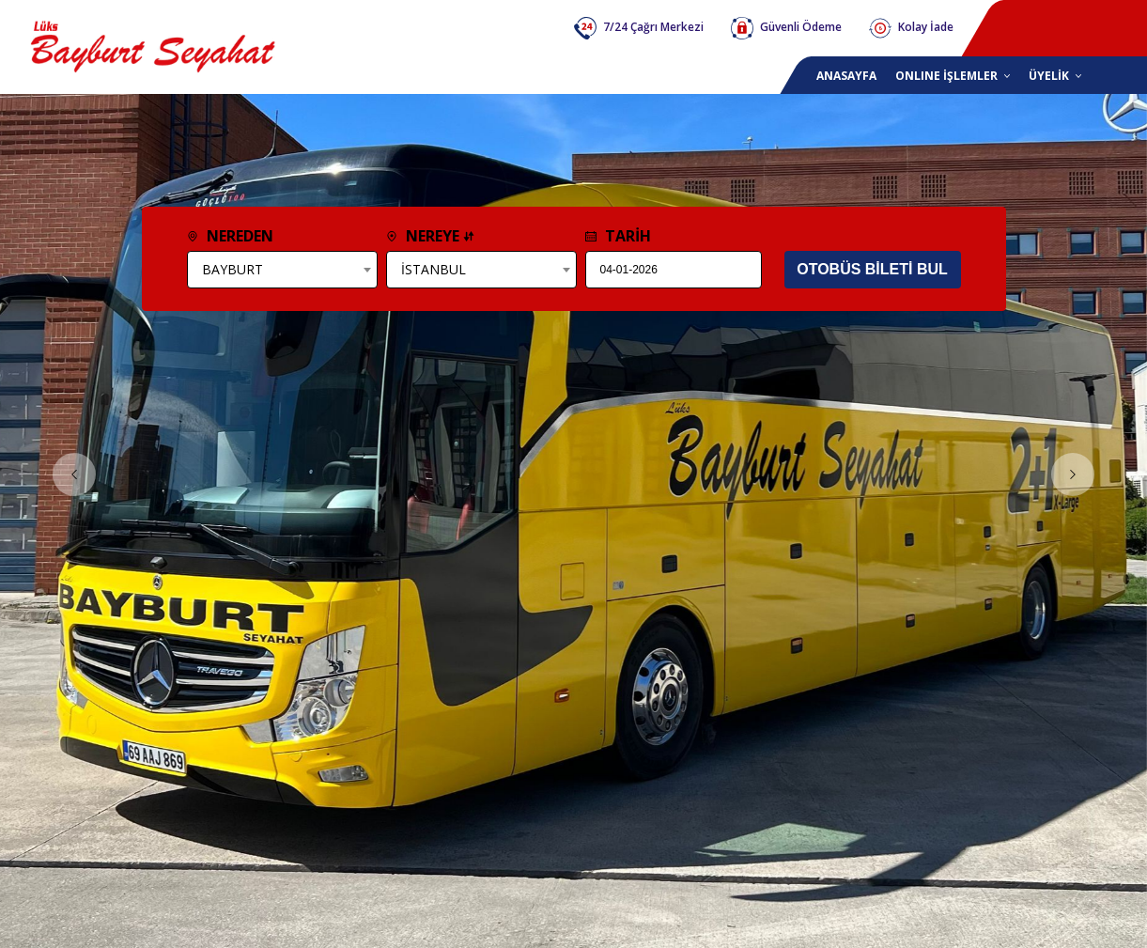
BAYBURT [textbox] (232, 269)
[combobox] (282, 269)
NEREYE (430, 235)
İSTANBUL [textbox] (433, 269)
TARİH (618, 235)
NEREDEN (230, 235)
